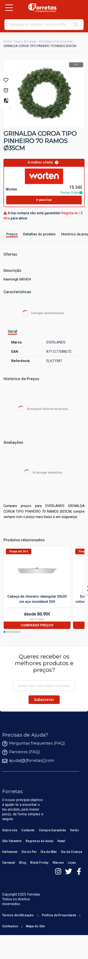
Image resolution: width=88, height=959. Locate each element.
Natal (61, 841)
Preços (12, 234)
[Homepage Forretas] (42, 8)
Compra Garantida (52, 830)
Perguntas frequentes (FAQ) (33, 743)
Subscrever (44, 699)
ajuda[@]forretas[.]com (28, 761)
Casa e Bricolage (25, 41)
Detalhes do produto (39, 234)
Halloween (10, 851)
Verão (74, 830)
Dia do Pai (29, 851)
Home (7, 41)
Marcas (58, 862)
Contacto (28, 830)
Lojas (72, 862)
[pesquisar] (75, 24)
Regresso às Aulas (39, 841)
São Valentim (12, 841)
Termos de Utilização (18, 915)
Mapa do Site (35, 926)
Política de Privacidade (59, 915)
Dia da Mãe (49, 851)
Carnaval (8, 862)
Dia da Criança (71, 851)
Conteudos (10, 926)
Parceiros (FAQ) (21, 752)
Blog (22, 862)
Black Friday (39, 862)
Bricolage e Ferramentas (56, 41)
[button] (4, 632)
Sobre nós (9, 830)
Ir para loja (44, 200)
